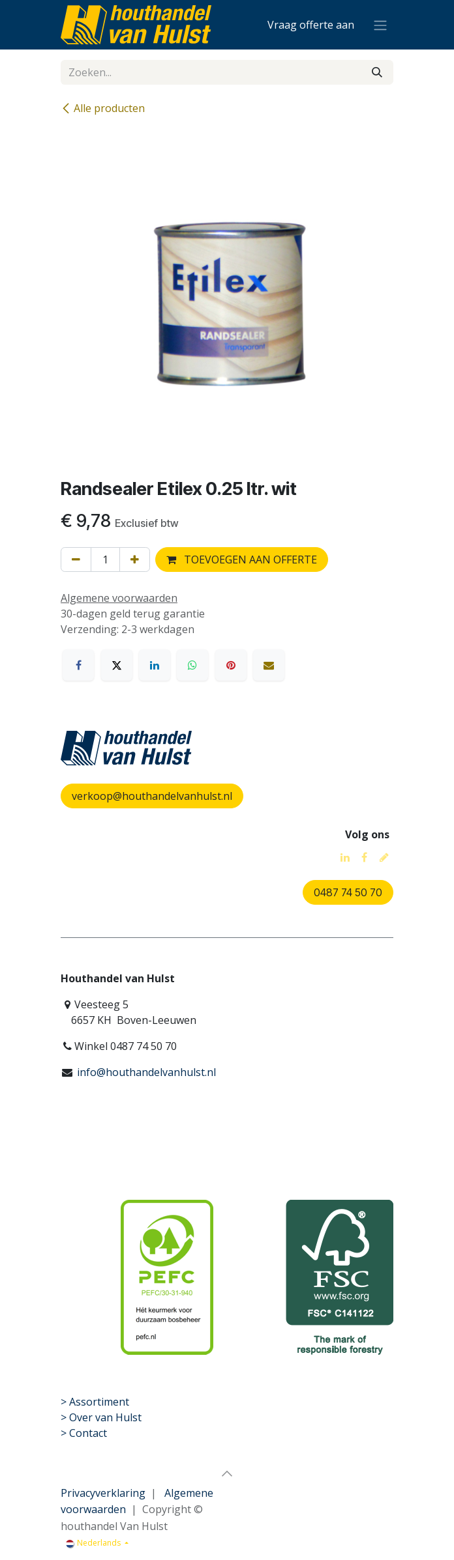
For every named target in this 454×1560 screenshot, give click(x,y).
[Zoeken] (377, 72)
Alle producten (103, 108)
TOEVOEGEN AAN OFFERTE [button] (241, 559)
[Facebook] (78, 665)
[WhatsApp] (192, 665)
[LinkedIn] (154, 665)
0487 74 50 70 (348, 892)
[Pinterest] (231, 665)
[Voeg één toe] (134, 559)
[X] (116, 665)
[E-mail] (268, 665)
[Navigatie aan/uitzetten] (380, 24)
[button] (227, 1473)
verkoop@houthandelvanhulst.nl (152, 796)
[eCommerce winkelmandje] (311, 24)
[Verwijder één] (76, 559)
